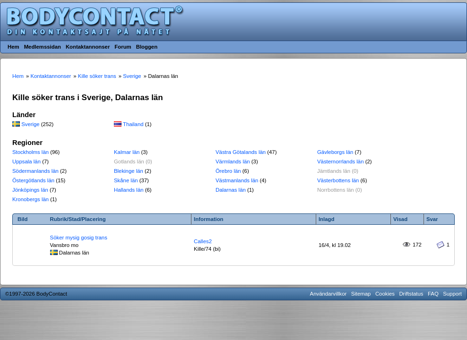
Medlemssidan (42, 47)
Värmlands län (233, 161)
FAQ (433, 294)
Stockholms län (30, 152)
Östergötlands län (33, 180)
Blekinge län (128, 171)
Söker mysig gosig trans (78, 237)
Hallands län (129, 190)
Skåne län (126, 180)
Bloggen (146, 47)
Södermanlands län (35, 171)
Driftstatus (411, 294)
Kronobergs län (30, 199)
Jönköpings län (30, 190)
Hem (13, 47)
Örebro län (228, 171)
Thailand (133, 124)
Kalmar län (126, 152)
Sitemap (361, 294)
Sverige (30, 124)
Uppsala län (26, 161)
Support (452, 294)
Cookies (385, 294)
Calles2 (203, 241)
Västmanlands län (237, 180)
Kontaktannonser (88, 47)
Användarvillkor (328, 294)
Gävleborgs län (335, 152)
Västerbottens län (338, 180)
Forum (122, 47)
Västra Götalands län (241, 152)
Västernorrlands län (340, 161)
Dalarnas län (231, 190)
